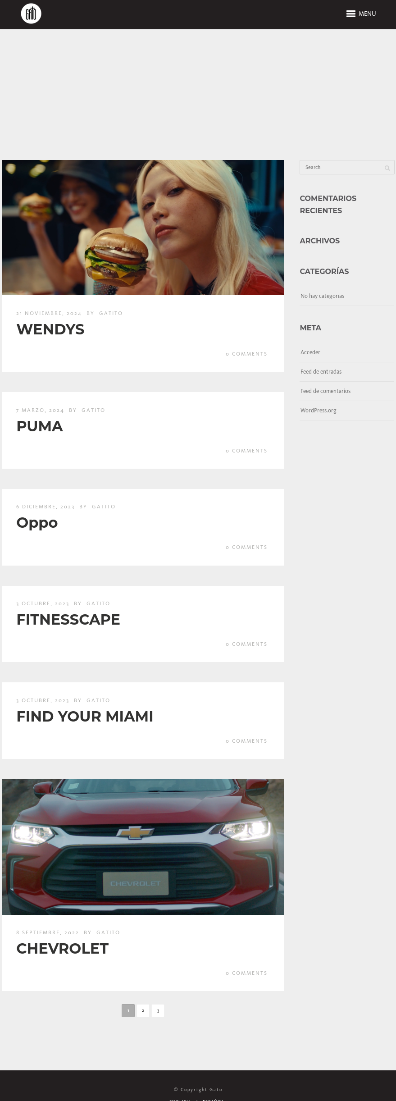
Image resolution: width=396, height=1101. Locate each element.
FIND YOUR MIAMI (84, 716)
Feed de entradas (320, 371)
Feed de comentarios (325, 391)
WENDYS (50, 329)
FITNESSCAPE (68, 619)
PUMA (39, 426)
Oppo (37, 522)
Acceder (310, 352)
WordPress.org (318, 410)
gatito (111, 313)
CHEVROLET (62, 948)
